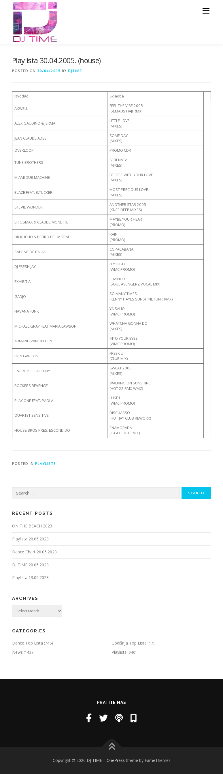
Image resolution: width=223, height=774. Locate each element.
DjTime (75, 70)
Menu (206, 10)
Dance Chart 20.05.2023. (35, 552)
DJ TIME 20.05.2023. (31, 565)
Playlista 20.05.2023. (31, 539)
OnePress (116, 760)
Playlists (45, 463)
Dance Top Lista (27, 643)
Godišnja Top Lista (129, 643)
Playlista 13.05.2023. (31, 577)
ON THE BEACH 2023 (32, 526)
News (17, 652)
